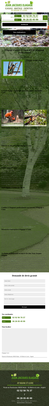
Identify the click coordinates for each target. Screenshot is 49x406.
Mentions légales (24, 402)
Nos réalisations (19, 32)
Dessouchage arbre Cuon (39, 366)
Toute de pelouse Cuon (8, 365)
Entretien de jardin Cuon (8, 369)
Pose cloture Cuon (6, 367)
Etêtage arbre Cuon (39, 369)
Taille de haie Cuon (23, 365)
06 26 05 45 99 (30, 19)
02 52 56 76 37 (30, 15)
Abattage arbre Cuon (23, 367)
